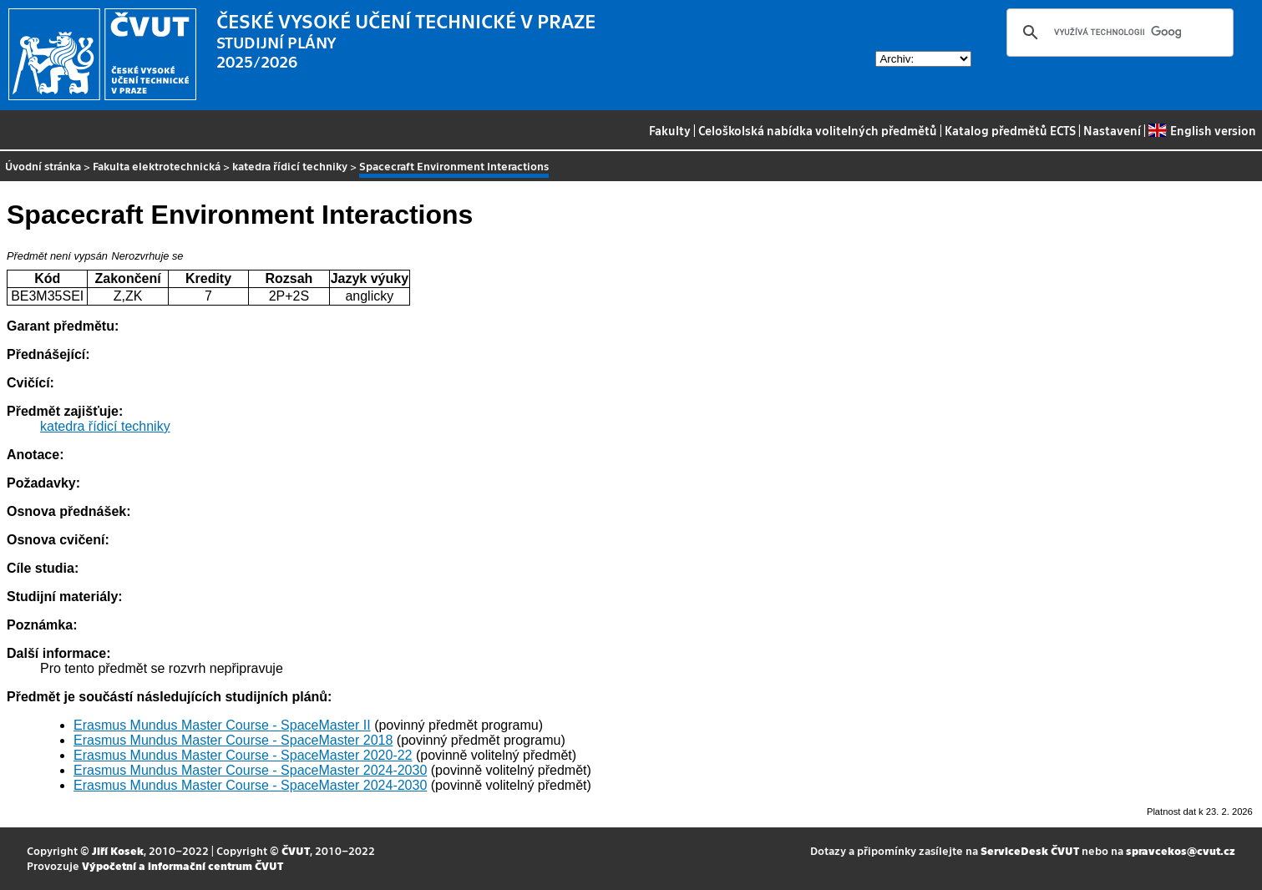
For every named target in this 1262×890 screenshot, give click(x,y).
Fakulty (670, 130)
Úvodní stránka (43, 165)
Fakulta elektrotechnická (156, 165)
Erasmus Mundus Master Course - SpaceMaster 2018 (233, 740)
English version (1201, 130)
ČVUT (295, 850)
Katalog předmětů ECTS (1010, 130)
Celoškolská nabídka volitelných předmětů (817, 130)
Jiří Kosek (118, 850)
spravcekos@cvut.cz (1180, 850)
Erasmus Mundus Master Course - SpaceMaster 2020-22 (243, 755)
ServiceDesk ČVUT (1030, 850)
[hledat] (1117, 33)
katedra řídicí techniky (289, 165)
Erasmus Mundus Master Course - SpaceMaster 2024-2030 (250, 770)
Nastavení (1112, 130)
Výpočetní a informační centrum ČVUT (182, 865)
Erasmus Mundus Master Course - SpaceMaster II (222, 725)
